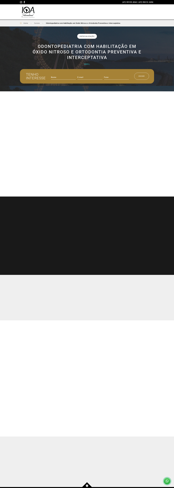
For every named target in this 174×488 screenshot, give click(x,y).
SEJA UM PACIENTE (99, 12)
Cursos (37, 23)
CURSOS (59, 12)
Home (28, 23)
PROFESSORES (76, 12)
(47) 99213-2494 (145, 2)
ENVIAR (142, 76)
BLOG (136, 12)
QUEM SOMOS (121, 12)
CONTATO (149, 12)
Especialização (87, 36)
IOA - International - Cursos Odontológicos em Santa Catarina (28, 12)
